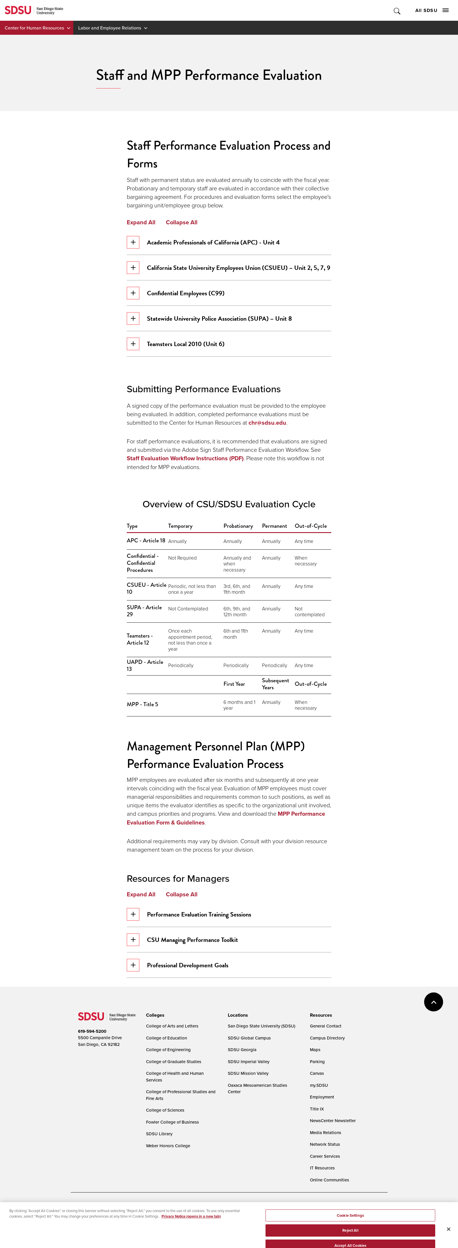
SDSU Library (159, 1134)
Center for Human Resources (34, 28)
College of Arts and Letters (172, 1026)
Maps (315, 1049)
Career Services (325, 1156)
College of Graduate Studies (173, 1061)
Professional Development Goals (177, 965)
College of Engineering (168, 1049)
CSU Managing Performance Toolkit (182, 939)
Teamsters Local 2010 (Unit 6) (176, 344)
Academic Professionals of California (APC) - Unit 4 (203, 242)
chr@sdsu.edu (267, 422)
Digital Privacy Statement (169, 1207)
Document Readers (121, 1207)
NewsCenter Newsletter (333, 1120)
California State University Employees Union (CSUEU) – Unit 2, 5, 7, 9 (228, 267)
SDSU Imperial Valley (248, 1061)
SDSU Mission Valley (248, 1073)
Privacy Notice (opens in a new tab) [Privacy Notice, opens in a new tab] (191, 1229)
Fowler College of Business (172, 1122)
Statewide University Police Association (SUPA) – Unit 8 (209, 318)
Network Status (325, 1144)
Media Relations (325, 1132)
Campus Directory (327, 1038)
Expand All (141, 222)
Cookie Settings (214, 1208)
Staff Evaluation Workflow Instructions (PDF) (185, 458)
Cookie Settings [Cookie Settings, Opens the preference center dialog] (350, 1228)
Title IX (317, 1109)
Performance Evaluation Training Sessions (189, 914)
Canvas (317, 1073)
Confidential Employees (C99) (176, 293)
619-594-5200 (92, 1031)
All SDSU (432, 10)
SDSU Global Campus (249, 1038)
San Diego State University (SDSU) (261, 1026)
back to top (433, 1001)
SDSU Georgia (242, 1049)
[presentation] (154, 1015)
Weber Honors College (168, 1146)
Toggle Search (397, 10)
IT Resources (322, 1168)
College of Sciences (165, 1110)
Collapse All (181, 222)
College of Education (166, 1038)
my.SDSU (319, 1085)
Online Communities (329, 1180)
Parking (317, 1061)
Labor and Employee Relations (109, 28)
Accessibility (84, 1207)
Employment (322, 1097)
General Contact (325, 1026)
